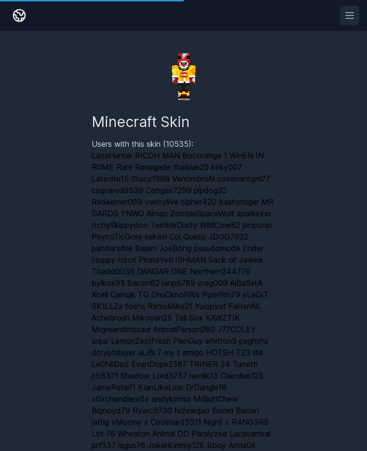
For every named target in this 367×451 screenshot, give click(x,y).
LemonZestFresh (141, 341)
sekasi (156, 236)
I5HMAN (190, 260)
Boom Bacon (235, 410)
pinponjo (257, 225)
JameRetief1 (114, 387)
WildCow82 (220, 225)
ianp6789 (178, 283)
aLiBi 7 (150, 352)
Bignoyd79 (111, 410)
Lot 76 (103, 433)
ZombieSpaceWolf (202, 213)
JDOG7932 (228, 236)
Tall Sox (189, 318)
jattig (100, 422)
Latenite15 (110, 178)
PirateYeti (156, 260)
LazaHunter (112, 155)
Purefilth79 (221, 294)
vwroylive (161, 202)
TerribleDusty (173, 225)
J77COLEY (236, 329)
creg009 (213, 283)
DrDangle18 (206, 387)
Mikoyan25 (152, 318)
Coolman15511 (175, 422)
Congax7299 (168, 190)
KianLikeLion (160, 387)
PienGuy (188, 341)
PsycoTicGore (117, 236)
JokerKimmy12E (176, 445)
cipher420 (199, 202)
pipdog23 (210, 190)
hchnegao (192, 410)
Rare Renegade (143, 167)
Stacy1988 (150, 178)
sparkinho (254, 213)
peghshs (254, 341)
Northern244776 (220, 271)
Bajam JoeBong (163, 248)
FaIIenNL (245, 306)
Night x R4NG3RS (236, 422)
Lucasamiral (250, 433)
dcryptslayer (114, 352)
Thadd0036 (113, 271)
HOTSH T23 (228, 352)
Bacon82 (143, 283)
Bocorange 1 (204, 155)
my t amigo (184, 352)
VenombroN (193, 178)
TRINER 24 (209, 364)
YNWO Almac (144, 213)
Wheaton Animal (146, 433)
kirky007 (226, 167)
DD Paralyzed (202, 433)
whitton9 (221, 341)
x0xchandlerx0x (120, 399)
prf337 (104, 445)
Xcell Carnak (114, 294)
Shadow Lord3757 (154, 376)
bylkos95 (108, 283)
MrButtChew (215, 399)
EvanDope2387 (159, 364)
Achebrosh (111, 318)
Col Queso (187, 236)
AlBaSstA (246, 283)
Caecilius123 (241, 376)
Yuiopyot (210, 306)
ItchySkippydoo (120, 225)
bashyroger (239, 202)
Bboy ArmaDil (231, 445)
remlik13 (204, 376)
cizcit (127, 260)
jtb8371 (105, 376)
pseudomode (217, 248)
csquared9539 (117, 190)
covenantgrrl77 (243, 178)
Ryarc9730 (152, 410)
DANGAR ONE (162, 271)
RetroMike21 (170, 306)
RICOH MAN (157, 155)
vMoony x (129, 422)
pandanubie (112, 248)
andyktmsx (171, 399)
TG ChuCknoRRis (169, 294)
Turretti (245, 364)
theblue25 (191, 167)
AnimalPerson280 (184, 329)
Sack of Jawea (235, 260)
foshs (135, 306)
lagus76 (131, 445)
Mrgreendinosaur (121, 329)
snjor (100, 341)
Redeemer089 (117, 202)
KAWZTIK (222, 318)
